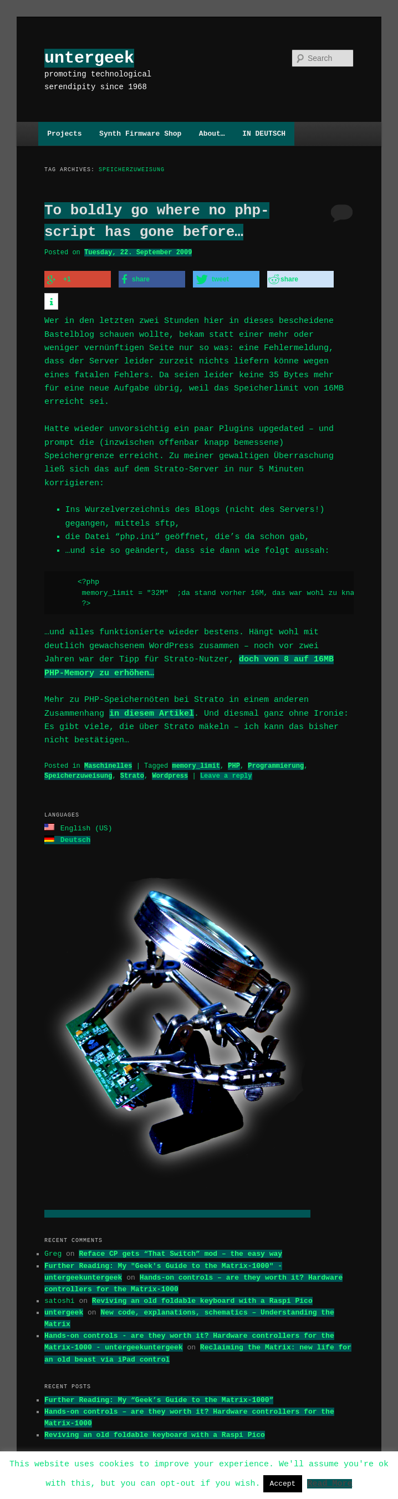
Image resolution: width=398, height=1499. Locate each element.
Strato (132, 759)
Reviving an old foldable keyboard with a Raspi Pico (202, 1283)
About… (212, 133)
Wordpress (170, 759)
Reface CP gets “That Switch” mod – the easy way (180, 1236)
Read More (329, 1482)
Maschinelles (108, 749)
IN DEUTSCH (263, 133)
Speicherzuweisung (78, 759)
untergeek (89, 58)
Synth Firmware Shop (140, 133)
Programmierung (276, 749)
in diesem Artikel (151, 696)
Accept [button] (283, 1483)
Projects (64, 133)
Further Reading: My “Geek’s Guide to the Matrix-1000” (158, 1382)
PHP (234, 749)
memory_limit (196, 749)
